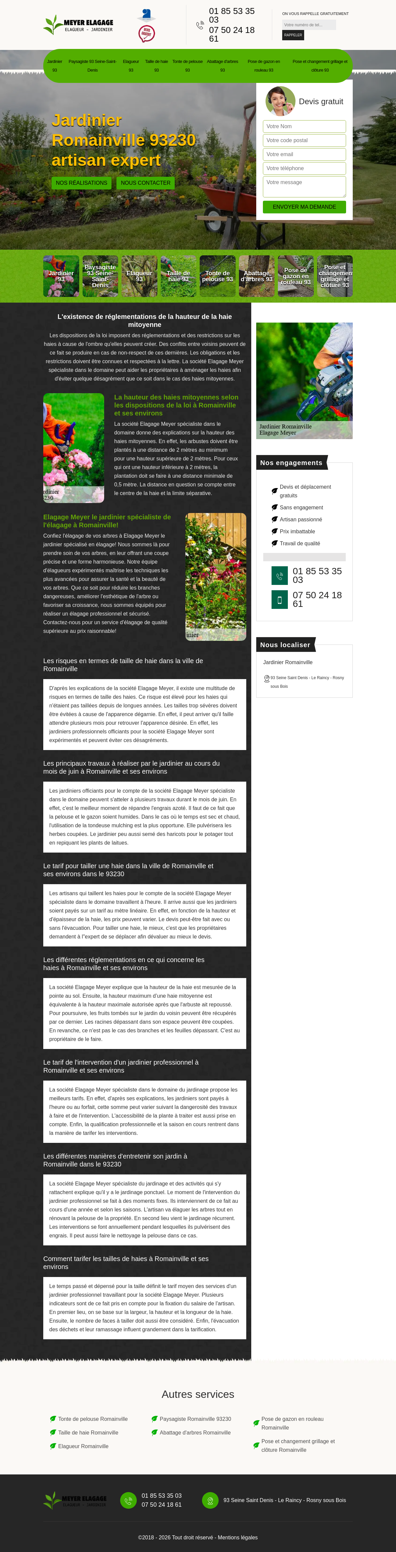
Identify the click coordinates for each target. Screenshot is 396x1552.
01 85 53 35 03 (232, 15)
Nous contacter (145, 183)
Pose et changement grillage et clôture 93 (320, 66)
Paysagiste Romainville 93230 (195, 1419)
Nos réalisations (81, 183)
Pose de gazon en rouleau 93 (264, 66)
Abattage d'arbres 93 (222, 66)
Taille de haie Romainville (88, 1432)
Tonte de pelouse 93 (187, 66)
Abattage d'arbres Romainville (195, 1432)
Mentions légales (238, 1537)
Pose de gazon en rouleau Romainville (293, 1423)
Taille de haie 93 (156, 66)
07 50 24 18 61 (232, 34)
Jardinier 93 (54, 66)
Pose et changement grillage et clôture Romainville (298, 1445)
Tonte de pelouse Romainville (93, 1419)
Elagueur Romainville (83, 1446)
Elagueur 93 (131, 66)
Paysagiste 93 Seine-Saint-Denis (92, 66)
